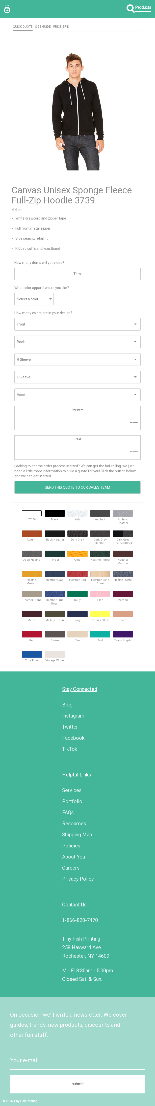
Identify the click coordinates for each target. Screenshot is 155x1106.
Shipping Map (77, 835)
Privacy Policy (78, 879)
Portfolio (72, 801)
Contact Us (74, 905)
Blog (67, 705)
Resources (74, 823)
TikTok (69, 749)
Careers (71, 868)
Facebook (73, 738)
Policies (71, 846)
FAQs (68, 812)
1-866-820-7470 (80, 920)
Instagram (73, 716)
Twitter (70, 727)
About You (73, 857)
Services (72, 790)
